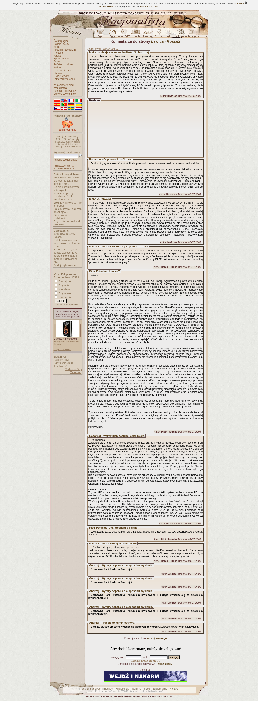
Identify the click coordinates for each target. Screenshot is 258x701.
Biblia (57, 46)
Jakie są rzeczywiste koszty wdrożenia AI (66, 251)
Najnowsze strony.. (64, 165)
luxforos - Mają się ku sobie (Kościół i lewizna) (119, 52)
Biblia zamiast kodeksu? (62, 217)
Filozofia (58, 52)
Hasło (145, 657)
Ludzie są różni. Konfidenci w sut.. (64, 198)
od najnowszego (157, 638)
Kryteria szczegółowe (65, 159)
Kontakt (174, 688)
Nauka (57, 55)
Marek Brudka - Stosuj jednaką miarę (113, 543)
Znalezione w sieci (64, 85)
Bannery (108, 688)
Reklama (136, 688)
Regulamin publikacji (91, 688)
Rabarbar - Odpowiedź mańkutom (110, 159)
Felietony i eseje (63, 70)
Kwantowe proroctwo (66, 177)
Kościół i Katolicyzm (65, 49)
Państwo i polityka (64, 64)
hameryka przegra (65, 193)
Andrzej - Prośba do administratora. (112, 622)
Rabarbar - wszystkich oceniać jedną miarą (117, 435)
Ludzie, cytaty (61, 76)
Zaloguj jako (118, 657)
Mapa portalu (122, 688)
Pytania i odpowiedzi (65, 90)
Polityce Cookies (149, 6)
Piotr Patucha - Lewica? (104, 271)
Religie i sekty (61, 44)
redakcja (143, 691)
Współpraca (60, 88)
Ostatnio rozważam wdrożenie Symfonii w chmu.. (67, 243)
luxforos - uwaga (100, 198)
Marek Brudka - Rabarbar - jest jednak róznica (118, 246)
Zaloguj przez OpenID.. (145, 660)
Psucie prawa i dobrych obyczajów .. (68, 210)
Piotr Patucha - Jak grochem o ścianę (113, 527)
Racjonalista (101, 691)
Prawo (57, 61)
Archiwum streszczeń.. (65, 168)
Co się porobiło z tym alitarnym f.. (66, 188)
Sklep (147, 688)
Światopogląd (61, 41)
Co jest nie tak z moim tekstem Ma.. (67, 182)
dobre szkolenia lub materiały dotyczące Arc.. (66, 259)
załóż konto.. (165, 663)
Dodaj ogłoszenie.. (65, 265)
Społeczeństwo (62, 58)
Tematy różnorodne (64, 79)
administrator (155, 691)
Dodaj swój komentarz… (102, 48)
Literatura (59, 73)
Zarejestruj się (160, 688)
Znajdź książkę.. (62, 349)
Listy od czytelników (65, 93)
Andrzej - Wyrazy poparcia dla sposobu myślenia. (121, 565)
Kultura (58, 67)
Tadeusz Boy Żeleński (73, 371)
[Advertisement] (149, 129)
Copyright (115, 691)
